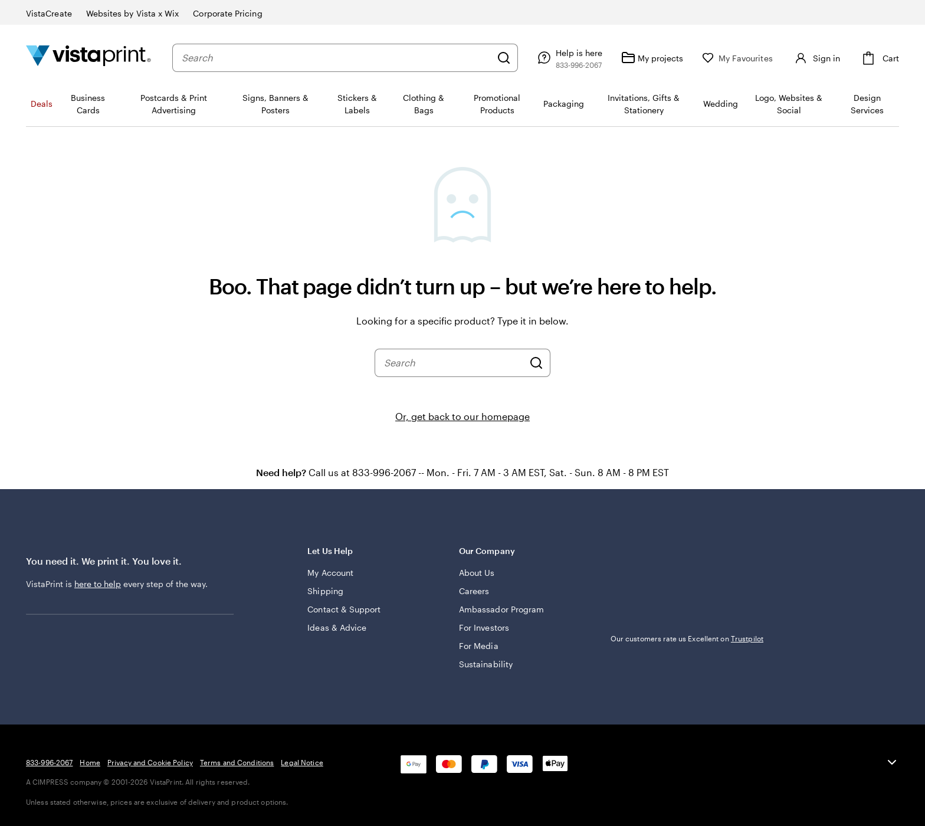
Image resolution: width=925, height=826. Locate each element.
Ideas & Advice (336, 627)
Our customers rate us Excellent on (687, 638)
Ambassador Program (501, 609)
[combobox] (336, 58)
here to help (97, 584)
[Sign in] (816, 58)
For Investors (484, 627)
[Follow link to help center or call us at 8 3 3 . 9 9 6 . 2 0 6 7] (568, 57)
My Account (330, 573)
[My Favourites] (737, 58)
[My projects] (652, 58)
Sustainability (486, 664)
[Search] (504, 58)
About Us (477, 573)
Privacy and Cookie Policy (150, 762)
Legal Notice (302, 762)
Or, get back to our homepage (462, 416)
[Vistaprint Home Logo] (88, 57)
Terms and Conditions (237, 762)
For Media (478, 646)
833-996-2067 (49, 762)
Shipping (325, 591)
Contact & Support (344, 609)
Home (90, 762)
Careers (474, 591)
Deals (42, 104)
